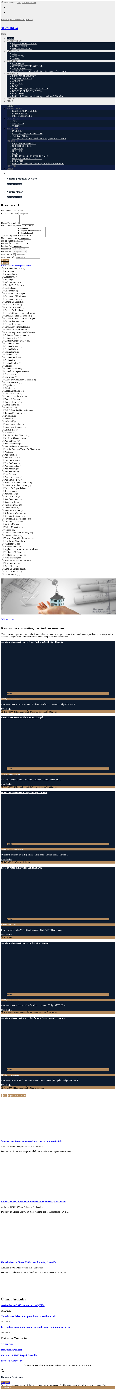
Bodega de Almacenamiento (31, 231)
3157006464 (9, 28)
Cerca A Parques (14, 321)
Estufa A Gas (12, 399)
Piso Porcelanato (13, 477)
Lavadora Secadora (14, 424)
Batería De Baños (14, 285)
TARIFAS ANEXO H (21, 68)
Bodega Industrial (31, 233)
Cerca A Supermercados (17, 327)
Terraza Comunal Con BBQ (18, 532)
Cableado (10, 288)
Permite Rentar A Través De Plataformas (23, 449)
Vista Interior (12, 563)
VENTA (16, 58)
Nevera (9, 432)
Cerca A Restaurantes (16, 324)
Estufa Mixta (12, 405)
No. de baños (7, 241)
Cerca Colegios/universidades (20, 332)
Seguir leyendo (7, 1156)
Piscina (9, 452)
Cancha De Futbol (13, 304)
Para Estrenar (12, 441)
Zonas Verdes (12, 574)
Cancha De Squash (14, 307)
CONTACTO (13, 98)
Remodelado (11, 494)
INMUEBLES (13, 51)
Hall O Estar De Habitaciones (19, 410)
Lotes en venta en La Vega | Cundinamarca (21, 868)
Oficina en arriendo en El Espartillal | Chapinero (24, 792)
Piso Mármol (11, 471)
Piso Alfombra (12, 455)
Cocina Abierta (13, 343)
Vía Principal (12, 544)
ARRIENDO (18, 56)
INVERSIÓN (18, 63)
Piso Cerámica (12, 463)
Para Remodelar (12, 443)
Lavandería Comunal (15, 427)
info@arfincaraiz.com (26, 2)
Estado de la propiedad (11, 225)
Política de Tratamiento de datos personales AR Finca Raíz (38, 96)
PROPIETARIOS (14, 41)
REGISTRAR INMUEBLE (24, 43)
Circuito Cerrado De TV (17, 341)
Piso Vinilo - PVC (13, 480)
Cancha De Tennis (13, 310)
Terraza (9, 530)
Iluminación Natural (15, 413)
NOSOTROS (12, 73)
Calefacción (11, 291)
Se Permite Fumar (13, 510)
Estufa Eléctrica (13, 402)
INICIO (10, 38)
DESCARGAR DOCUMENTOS (27, 91)
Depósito (10, 385)
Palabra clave (7, 210)
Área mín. (8, 254)
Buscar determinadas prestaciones (16, 265)
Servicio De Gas (13, 521)
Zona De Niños (13, 571)
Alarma (9, 271)
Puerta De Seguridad (15, 488)
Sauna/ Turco (11, 507)
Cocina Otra (11, 360)
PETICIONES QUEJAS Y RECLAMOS (30, 88)
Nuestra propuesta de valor (22, 178)
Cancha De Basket (14, 302)
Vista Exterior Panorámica (17, 560)
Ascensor (10, 277)
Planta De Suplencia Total (17, 485)
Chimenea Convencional (17, 335)
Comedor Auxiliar (14, 368)
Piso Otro (10, 474)
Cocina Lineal (12, 357)
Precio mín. (6, 243)
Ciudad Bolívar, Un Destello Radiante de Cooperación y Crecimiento (33, 1201)
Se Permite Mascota (15, 513)
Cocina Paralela (12, 363)
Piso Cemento (12, 460)
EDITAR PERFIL (20, 46)
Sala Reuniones (13, 499)
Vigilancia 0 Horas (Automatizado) (21, 549)
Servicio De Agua (14, 516)
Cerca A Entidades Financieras (20, 318)
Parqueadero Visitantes (16, 446)
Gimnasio (10, 407)
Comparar (5, 1382)
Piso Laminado (13, 466)
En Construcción (13, 393)
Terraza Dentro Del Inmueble (19, 538)
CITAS (10, 101)
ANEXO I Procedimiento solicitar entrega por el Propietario (39, 71)
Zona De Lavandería (15, 569)
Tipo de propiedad (9, 235)
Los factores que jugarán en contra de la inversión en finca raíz (36, 1326)
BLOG (15, 86)
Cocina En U (11, 352)
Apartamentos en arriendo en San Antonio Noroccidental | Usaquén (33, 1018)
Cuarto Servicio (13, 382)
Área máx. (8, 257)
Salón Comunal (13, 505)
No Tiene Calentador (15, 438)
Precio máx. (6, 246)
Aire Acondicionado (14, 268)
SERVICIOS (12, 61)
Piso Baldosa (12, 457)
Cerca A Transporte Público (18, 329)
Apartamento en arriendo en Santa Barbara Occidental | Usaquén (32, 642)
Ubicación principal (10, 223)
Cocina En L (11, 349)
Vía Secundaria (13, 546)
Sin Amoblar (11, 524)
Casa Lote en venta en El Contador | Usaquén (22, 717)
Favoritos (5, 19)
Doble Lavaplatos (14, 391)
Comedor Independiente (16, 371)
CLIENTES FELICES (22, 78)
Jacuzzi (9, 418)
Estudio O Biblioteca (15, 396)
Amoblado (10, 274)
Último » (22, 1095)
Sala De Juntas (12, 496)
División (9, 388)
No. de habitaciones (10, 238)
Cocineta (9, 366)
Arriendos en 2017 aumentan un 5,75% (23, 1305)
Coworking (10, 377)
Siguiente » (13, 1095)
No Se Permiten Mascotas (17, 435)
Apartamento (31, 228)
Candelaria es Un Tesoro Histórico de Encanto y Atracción (28, 1262)
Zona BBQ (11, 566)
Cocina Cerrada (13, 346)
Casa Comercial (31, 235)
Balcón (9, 279)
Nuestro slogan (15, 191)
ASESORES (17, 81)
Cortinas (10, 374)
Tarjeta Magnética (13, 527)
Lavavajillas (11, 430)
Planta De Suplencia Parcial (18, 482)
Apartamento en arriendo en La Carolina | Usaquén (25, 943)
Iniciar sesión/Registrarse (21, 19)
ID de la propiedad (9, 213)
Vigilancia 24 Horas (15, 555)
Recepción (10, 491)
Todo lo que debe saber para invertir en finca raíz (28, 1316)
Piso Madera (11, 469)
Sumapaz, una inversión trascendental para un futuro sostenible (31, 1141)
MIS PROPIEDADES (22, 48)
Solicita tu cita (7, 619)
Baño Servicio (12, 282)
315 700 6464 (7, 1344)
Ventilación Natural (14, 541)
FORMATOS (18, 93)
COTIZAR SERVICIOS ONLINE (27, 66)
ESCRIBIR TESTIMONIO (24, 76)
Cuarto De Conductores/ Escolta (20, 380)
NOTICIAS (17, 83)
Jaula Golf (10, 421)
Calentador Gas (13, 299)
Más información (14, 184)
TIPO (14, 53)
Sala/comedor (12, 502)
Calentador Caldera (14, 293)
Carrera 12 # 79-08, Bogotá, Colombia (19, 1355)
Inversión (10, 416)
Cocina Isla (10, 354)
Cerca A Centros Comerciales (19, 313)
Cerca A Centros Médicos (18, 316)
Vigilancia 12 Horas (14, 552)
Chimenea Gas (12, 338)
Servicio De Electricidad (17, 519)
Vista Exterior (12, 558)
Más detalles (6, 709)
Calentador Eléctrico (15, 296)
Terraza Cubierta (13, 535)
